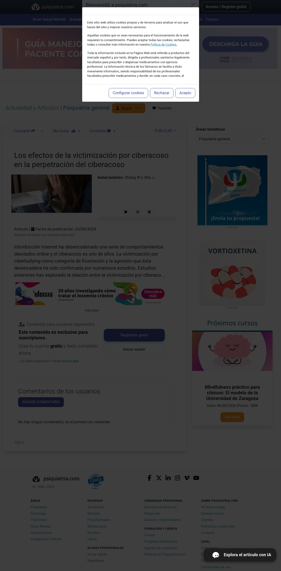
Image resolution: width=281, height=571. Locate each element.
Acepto (185, 93)
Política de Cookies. (163, 44)
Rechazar (161, 93)
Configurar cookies (128, 93)
